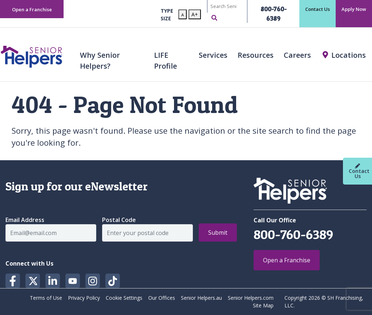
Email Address (24, 220)
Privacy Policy (84, 297)
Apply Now (353, 9)
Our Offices (161, 297)
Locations (348, 55)
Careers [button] (297, 55)
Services (213, 55)
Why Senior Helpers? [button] (100, 60)
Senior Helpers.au (201, 297)
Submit (217, 233)
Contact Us (317, 9)
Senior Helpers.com (251, 297)
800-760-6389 (293, 234)
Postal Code (119, 220)
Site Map (263, 305)
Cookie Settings (124, 297)
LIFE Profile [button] (165, 60)
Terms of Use (46, 297)
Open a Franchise (32, 9)
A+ (194, 14)
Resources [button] (256, 55)
